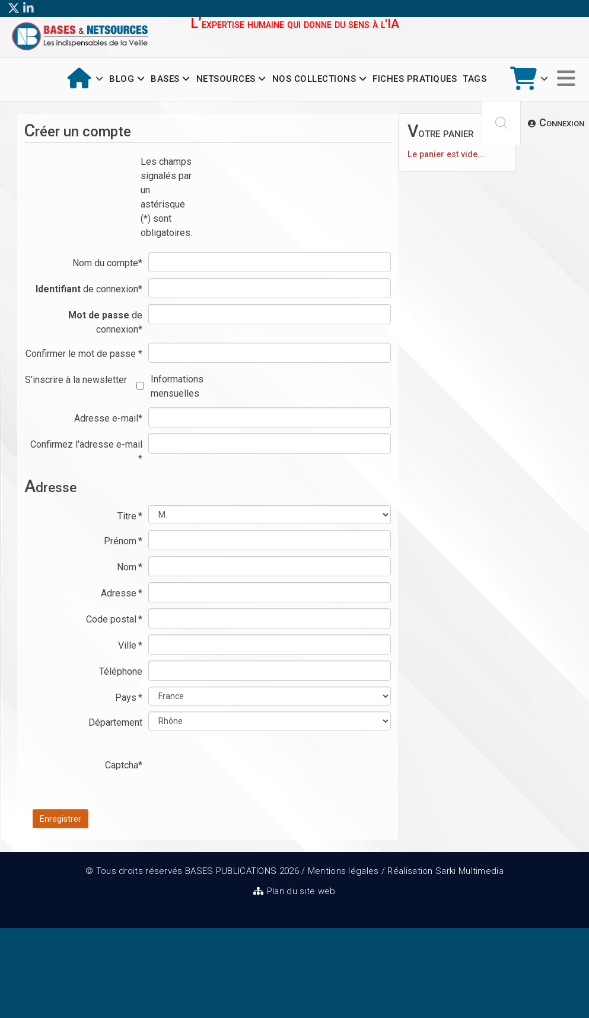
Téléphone (120, 671)
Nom (129, 567)
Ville (130, 645)
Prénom (123, 541)
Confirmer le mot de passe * (84, 353)
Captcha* (123, 765)
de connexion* (89, 289)
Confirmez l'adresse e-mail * (86, 451)
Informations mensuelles (177, 386)
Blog (121, 79)
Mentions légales (343, 871)
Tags (474, 79)
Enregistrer (60, 819)
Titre (129, 516)
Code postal (114, 619)
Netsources (226, 79)
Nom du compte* (107, 263)
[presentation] (238, 777)
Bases (165, 79)
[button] (556, 123)
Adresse (121, 593)
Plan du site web (301, 891)
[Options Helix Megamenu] (566, 79)
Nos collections (314, 79)
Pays (128, 697)
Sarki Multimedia (469, 871)
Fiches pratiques (414, 79)
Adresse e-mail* (108, 418)
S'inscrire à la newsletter (76, 379)
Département (115, 722)
